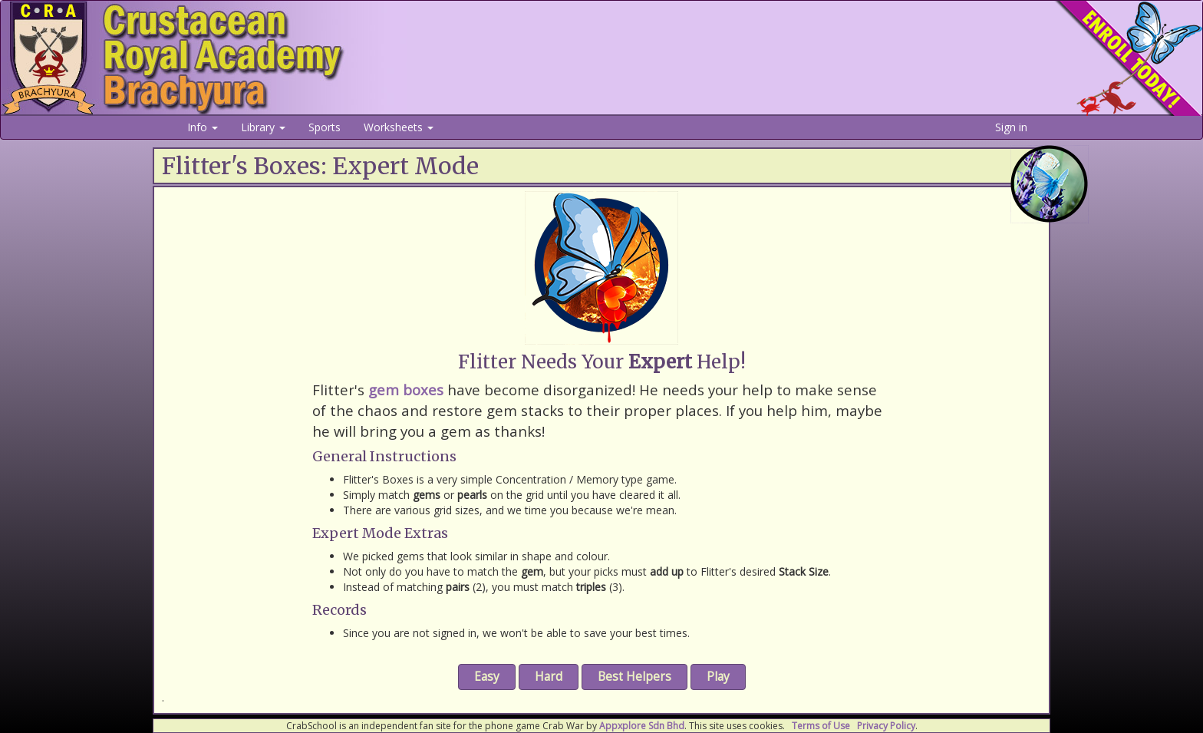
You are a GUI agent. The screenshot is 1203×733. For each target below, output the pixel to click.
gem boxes (405, 389)
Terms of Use (821, 725)
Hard (548, 677)
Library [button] (263, 127)
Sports (324, 127)
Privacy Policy (886, 725)
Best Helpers (634, 677)
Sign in (1011, 127)
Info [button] (202, 127)
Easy (486, 677)
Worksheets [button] (398, 127)
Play (718, 677)
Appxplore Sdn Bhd (641, 725)
